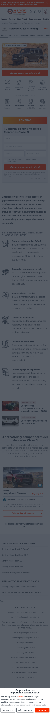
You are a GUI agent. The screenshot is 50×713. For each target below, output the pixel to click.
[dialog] (25, 700)
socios (21, 696)
